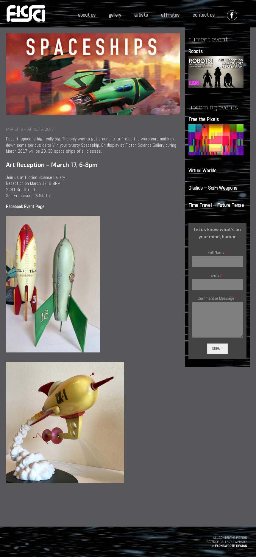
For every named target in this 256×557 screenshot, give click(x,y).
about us (87, 15)
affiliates (170, 15)
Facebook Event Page (25, 206)
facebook (233, 16)
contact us (204, 15)
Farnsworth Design (231, 546)
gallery (115, 15)
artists (141, 15)
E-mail (217, 275)
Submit (217, 348)
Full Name (217, 252)
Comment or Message (217, 298)
